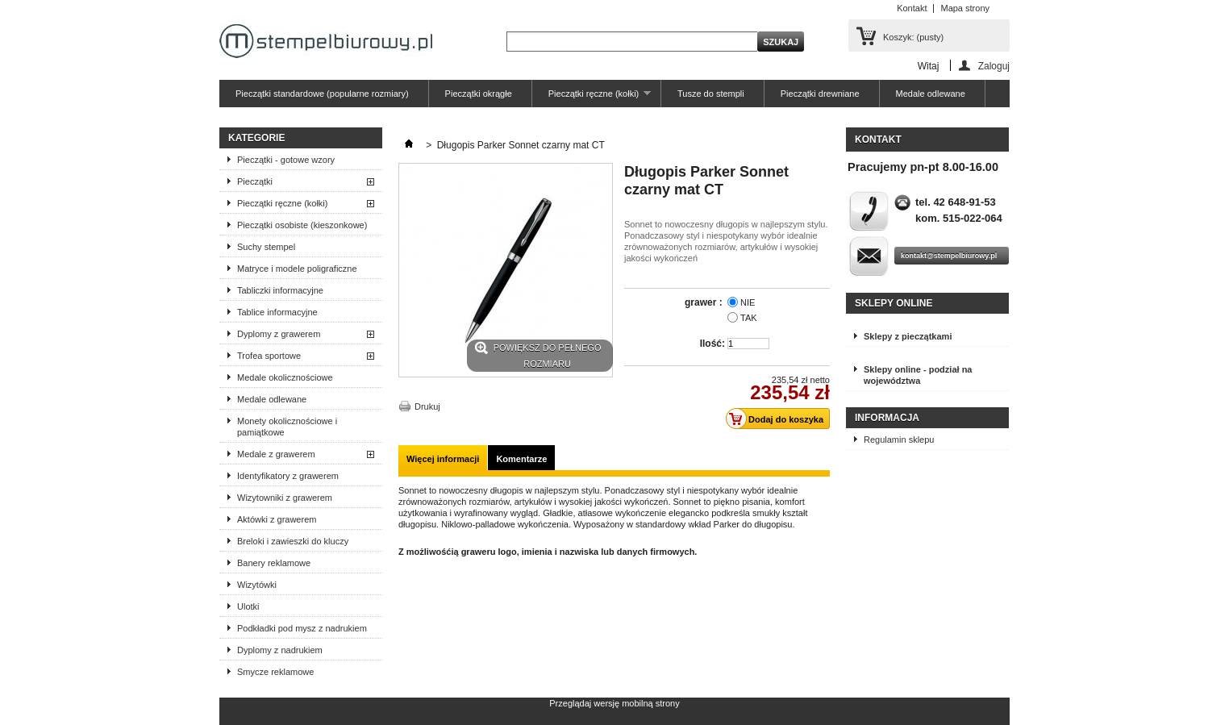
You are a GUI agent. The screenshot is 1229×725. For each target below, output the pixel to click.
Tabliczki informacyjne (280, 290)
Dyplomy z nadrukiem (280, 650)
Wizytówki (257, 585)
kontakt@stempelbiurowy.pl (949, 256)
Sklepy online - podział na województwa (918, 375)
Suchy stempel (266, 247)
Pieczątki (255, 181)
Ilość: (712, 343)
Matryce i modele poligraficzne (297, 268)
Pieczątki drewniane (820, 93)
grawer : (705, 302)
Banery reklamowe (273, 563)
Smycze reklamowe (275, 672)
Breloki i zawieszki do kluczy (292, 541)
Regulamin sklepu (899, 439)
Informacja (887, 417)
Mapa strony (964, 8)
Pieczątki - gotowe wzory (286, 160)
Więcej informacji (442, 459)
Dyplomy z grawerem (278, 334)
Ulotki (248, 606)
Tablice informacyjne (277, 312)
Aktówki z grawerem (276, 519)
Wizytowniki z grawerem (284, 497)
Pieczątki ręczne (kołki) (591, 98)
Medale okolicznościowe (285, 377)
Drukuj (427, 406)
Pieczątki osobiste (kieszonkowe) (302, 225)
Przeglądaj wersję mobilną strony (614, 703)
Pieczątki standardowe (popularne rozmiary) (322, 93)
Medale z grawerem (276, 454)
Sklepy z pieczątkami (908, 336)
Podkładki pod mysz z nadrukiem (302, 628)
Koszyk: (913, 37)
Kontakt (912, 8)
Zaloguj (994, 65)
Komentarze (521, 459)
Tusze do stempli (710, 93)
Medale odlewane (930, 93)
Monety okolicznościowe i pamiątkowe (287, 426)
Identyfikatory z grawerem (288, 476)
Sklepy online (893, 303)
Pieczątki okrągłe (478, 93)
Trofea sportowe (269, 355)
